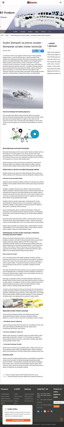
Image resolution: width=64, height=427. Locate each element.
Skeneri (3, 403)
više (50, 48)
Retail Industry (28, 396)
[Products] (3, 2)
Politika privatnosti (33, 424)
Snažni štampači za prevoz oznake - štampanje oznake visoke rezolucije (30, 35)
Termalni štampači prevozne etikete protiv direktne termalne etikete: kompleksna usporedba (33, 376)
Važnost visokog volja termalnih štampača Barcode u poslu (22, 374)
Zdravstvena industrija (29, 401)
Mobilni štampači (5, 398)
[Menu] (60, 2)
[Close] (31, 407)
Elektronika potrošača (7, 401)
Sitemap (53, 424)
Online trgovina (18, 396)
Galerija (30, 31)
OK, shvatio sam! (18, 421)
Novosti (43, 31)
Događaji (22, 31)
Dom (2, 35)
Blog (49, 31)
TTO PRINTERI (5, 405)
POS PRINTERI (5, 394)
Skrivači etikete (5, 396)
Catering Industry (29, 394)
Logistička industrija (29, 398)
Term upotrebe (45, 424)
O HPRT (15, 31)
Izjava (36, 31)
